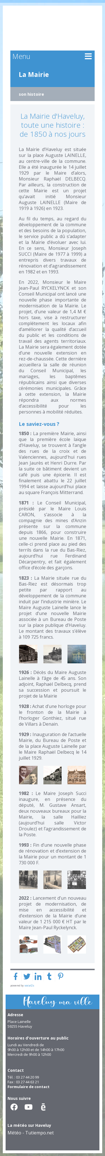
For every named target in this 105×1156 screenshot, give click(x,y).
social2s (29, 985)
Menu (21, 56)
